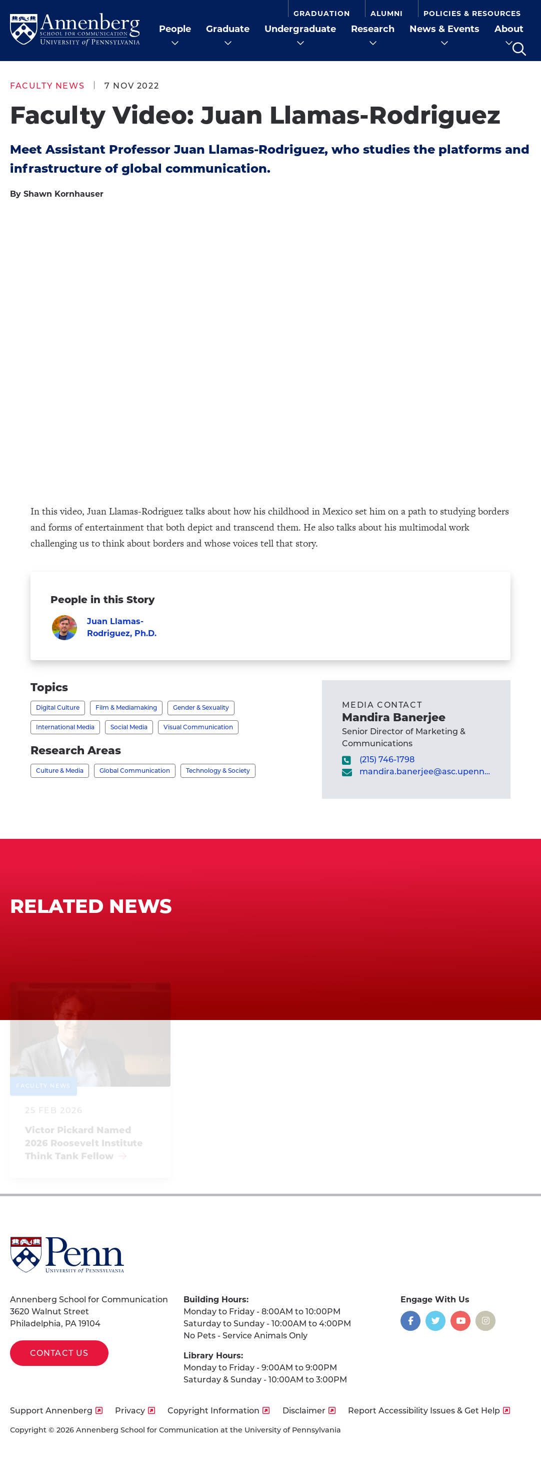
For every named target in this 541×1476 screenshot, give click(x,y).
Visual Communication (198, 727)
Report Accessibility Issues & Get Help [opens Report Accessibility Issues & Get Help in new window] (424, 1410)
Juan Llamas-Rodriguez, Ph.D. (121, 627)
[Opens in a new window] (410, 1321)
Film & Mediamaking (126, 707)
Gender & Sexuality (201, 707)
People (175, 29)
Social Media (129, 727)
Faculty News (47, 86)
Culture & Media (60, 770)
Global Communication (135, 770)
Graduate (228, 29)
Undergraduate (300, 29)
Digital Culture (58, 707)
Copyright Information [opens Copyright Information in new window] (214, 1410)
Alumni (386, 13)
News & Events (445, 29)
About (509, 29)
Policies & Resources (472, 13)
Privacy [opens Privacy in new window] (130, 1410)
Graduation (322, 13)
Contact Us (59, 1353)
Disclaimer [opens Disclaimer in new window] (304, 1410)
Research (372, 29)
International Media (65, 727)
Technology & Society (218, 770)
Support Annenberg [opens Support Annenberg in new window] (51, 1410)
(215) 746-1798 (387, 759)
